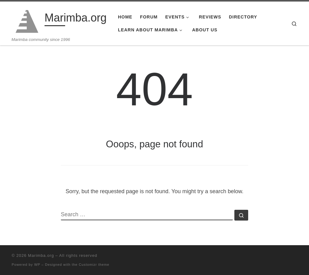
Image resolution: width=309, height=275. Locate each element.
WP (37, 264)
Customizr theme (94, 264)
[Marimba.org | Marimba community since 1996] (27, 19)
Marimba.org (41, 255)
